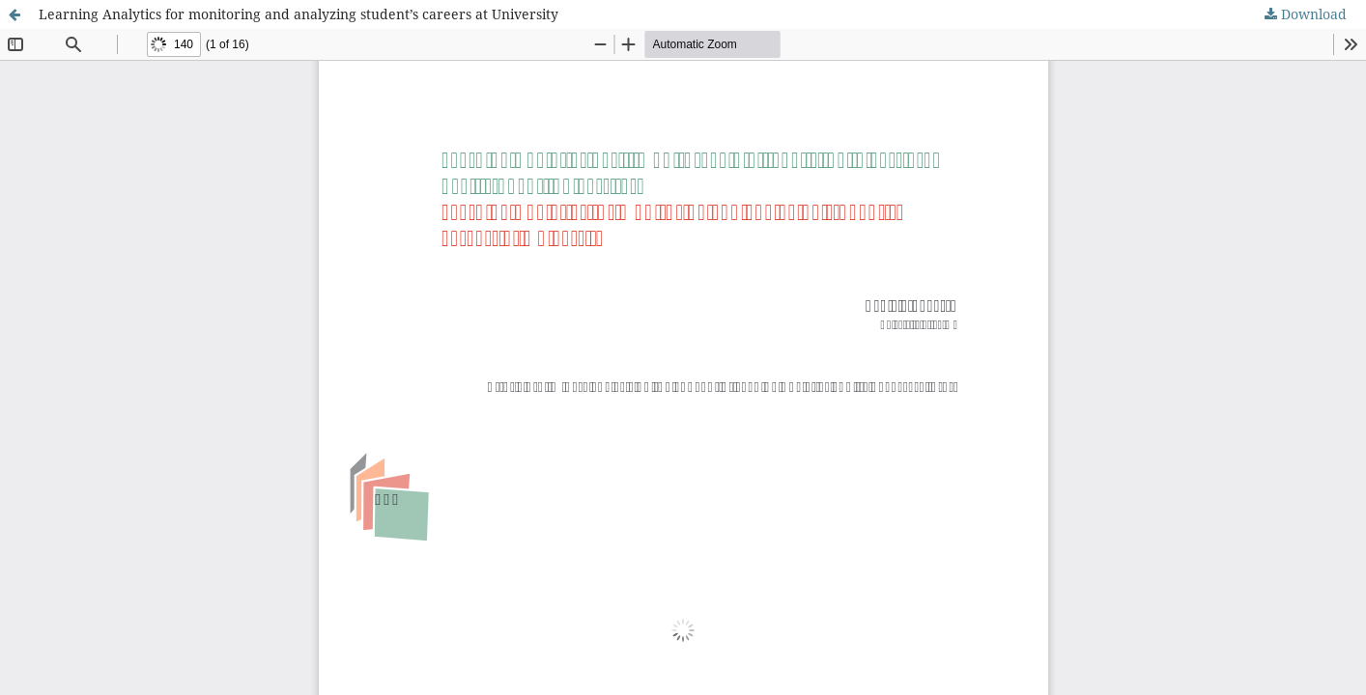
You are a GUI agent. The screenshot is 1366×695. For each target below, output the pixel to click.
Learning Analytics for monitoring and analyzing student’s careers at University (298, 14)
